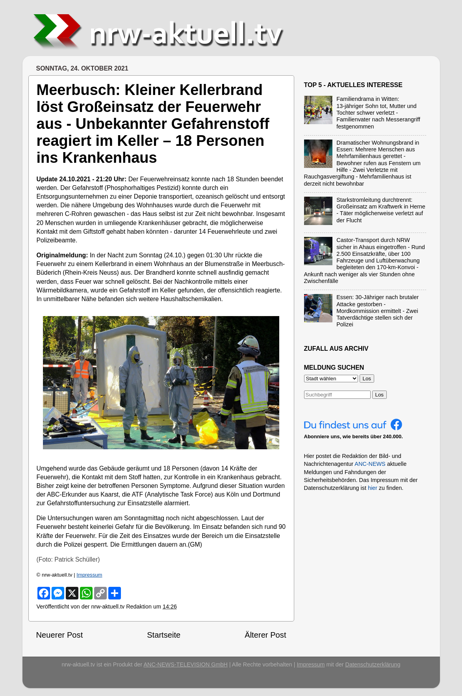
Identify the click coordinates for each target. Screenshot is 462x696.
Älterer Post (265, 635)
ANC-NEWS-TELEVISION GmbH (185, 664)
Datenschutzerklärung (373, 664)
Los (379, 395)
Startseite (163, 635)
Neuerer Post (59, 635)
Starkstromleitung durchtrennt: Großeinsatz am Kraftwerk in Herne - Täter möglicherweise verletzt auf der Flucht (380, 210)
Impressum (89, 575)
